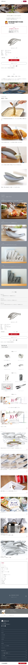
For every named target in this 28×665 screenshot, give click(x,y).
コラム (5, 431)
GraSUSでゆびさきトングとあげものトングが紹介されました (14, 299)
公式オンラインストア (14, 63)
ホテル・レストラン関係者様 (5, 645)
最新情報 (2, 643)
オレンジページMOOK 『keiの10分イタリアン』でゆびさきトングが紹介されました (14, 304)
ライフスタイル (4, 577)
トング (2, 564)
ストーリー (2, 628)
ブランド (2, 630)
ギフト (2, 573)
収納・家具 (3, 580)
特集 (5, 410)
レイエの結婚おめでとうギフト (6, 574)
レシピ (2, 641)
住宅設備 (3, 581)
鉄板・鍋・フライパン (5, 567)
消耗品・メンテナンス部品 (5, 571)
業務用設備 (3, 583)
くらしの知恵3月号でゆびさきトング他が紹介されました (14, 295)
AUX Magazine (6, 474)
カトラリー (3, 570)
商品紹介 (2, 632)
